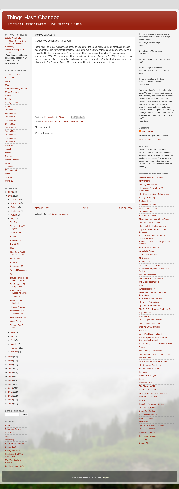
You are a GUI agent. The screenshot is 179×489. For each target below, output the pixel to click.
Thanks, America (17, 307)
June (13, 332)
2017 (10, 384)
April (13, 340)
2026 (10, 192)
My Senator (144, 258)
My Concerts (144, 181)
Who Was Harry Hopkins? (150, 334)
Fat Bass (143, 330)
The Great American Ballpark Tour (154, 194)
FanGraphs (10, 433)
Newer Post (42, 207)
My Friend (143, 422)
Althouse (9, 425)
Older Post (125, 207)
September (16, 211)
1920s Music (10, 142)
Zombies (9, 166)
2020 (10, 372)
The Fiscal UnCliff (147, 386)
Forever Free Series (148, 397)
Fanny (13, 236)
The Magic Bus (145, 212)
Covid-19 (9, 181)
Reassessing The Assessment (18, 312)
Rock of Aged (145, 316)
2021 (10, 368)
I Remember (15, 258)
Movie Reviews (12, 92)
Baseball (9, 145)
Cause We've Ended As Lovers (19, 291)
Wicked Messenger (18, 270)
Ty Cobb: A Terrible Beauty (151, 305)
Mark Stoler (147, 131)
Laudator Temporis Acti (15, 466)
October (14, 207)
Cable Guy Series (147, 411)
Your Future (10, 78)
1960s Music (10, 127)
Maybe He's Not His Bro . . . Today (19, 279)
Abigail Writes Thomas (149, 368)
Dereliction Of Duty (147, 205)
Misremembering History (16, 88)
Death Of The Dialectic (16, 302)
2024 (10, 357)
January (14, 352)
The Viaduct (15, 232)
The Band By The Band (149, 323)
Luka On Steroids (18, 317)
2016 (10, 388)
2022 (10, 364)
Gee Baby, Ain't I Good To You (17, 253)
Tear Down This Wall (148, 254)
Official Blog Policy (13, 38)
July (13, 219)
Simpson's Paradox (147, 436)
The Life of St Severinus (149, 222)
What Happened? (147, 289)
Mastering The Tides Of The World (154, 219)
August (14, 215)
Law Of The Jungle (147, 375)
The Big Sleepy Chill (148, 184)
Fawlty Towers (11, 103)
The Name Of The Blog (15, 41)
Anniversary (15, 240)
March (14, 344)
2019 (10, 376)
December (15, 199)
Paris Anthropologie (147, 215)
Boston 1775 (10, 447)
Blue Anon (143, 400)
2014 (10, 396)
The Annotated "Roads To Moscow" (154, 354)
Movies (8, 85)
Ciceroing (143, 439)
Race (7, 174)
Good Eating (15, 321)
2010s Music (10, 110)
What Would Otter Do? (149, 247)
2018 (10, 380)
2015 (10, 392)
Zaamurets (15, 297)
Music (66, 121)
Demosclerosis (145, 382)
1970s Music (10, 124)
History (8, 81)
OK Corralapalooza (147, 275)
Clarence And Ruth (147, 390)
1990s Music (10, 117)
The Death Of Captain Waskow (153, 226)
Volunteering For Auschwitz (151, 351)
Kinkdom (143, 372)
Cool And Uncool (146, 418)
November (15, 203)
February (15, 348)
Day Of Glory (16, 244)
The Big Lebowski (13, 74)
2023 (10, 361)
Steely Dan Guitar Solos (149, 327)
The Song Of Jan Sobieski (150, 320)
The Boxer (14, 222)
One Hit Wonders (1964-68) (151, 177)
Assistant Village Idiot (14, 443)
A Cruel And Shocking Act (150, 298)
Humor (8, 152)
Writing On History (147, 197)
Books (8, 95)
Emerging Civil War (13, 450)
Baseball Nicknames (148, 415)
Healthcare (10, 163)
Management (11, 170)
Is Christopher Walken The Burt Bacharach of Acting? (153, 338)
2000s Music (47, 121)
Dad (141, 285)
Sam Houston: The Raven (150, 265)
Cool (12, 248)
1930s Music (10, 138)
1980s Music (10, 120)
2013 (10, 400)
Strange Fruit (145, 262)
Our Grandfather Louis (149, 282)
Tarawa (142, 347)
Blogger (105, 478)
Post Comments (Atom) (57, 214)
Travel (8, 149)
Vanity (13, 274)
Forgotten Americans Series (151, 404)
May (13, 336)
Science (8, 177)
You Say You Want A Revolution (153, 425)
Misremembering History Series (153, 393)
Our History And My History (151, 278)
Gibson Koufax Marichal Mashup (153, 361)
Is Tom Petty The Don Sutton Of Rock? (156, 343)
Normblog (9, 440)
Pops (141, 379)
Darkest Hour (145, 201)
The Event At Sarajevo (149, 302)
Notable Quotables (147, 432)
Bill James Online (13, 429)
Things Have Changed (33, 17)
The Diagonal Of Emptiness (17, 285)
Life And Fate (145, 358)
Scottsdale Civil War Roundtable (14, 455)
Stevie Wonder (76, 121)
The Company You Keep (150, 365)
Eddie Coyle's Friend (148, 208)
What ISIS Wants (146, 251)
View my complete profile (150, 139)
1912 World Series (147, 407)
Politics (8, 156)
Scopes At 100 (16, 266)
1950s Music (10, 131)
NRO (7, 436)
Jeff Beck (58, 121)
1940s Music (10, 135)
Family (8, 99)
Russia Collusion (12, 159)
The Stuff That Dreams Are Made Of (155, 309)
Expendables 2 (145, 312)
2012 (10, 404)
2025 (10, 196)
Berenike (14, 262)
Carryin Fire (144, 443)
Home (84, 207)
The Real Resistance (148, 429)
